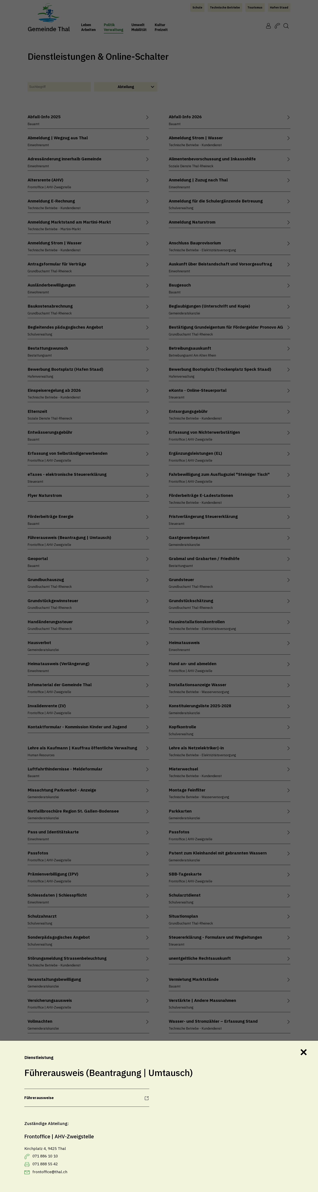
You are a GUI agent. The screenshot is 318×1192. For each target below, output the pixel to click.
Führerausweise (39, 1097)
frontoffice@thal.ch (49, 1171)
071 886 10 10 (45, 1155)
